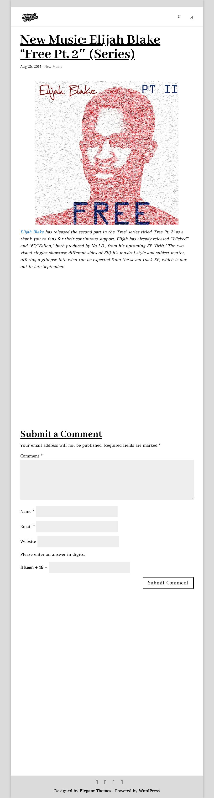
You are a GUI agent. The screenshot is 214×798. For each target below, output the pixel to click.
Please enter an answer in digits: (52, 554)
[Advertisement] (107, 394)
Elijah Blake (32, 232)
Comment (31, 456)
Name (27, 511)
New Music (53, 66)
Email (27, 526)
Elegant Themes (95, 790)
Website (28, 541)
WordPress (149, 790)
